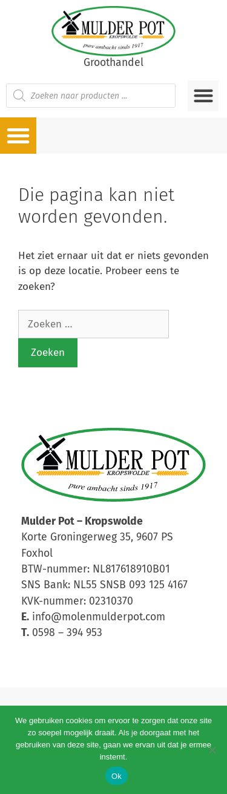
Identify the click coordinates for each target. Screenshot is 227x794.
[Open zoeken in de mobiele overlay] (91, 96)
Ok (116, 776)
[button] (203, 95)
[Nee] (212, 750)
